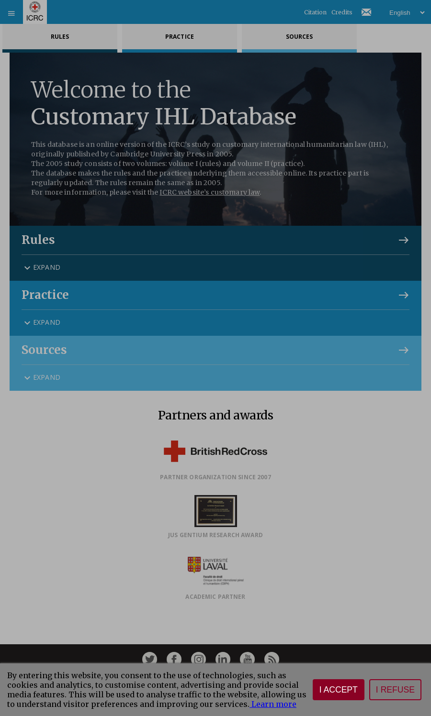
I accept (338, 689)
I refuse (395, 689)
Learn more (273, 704)
